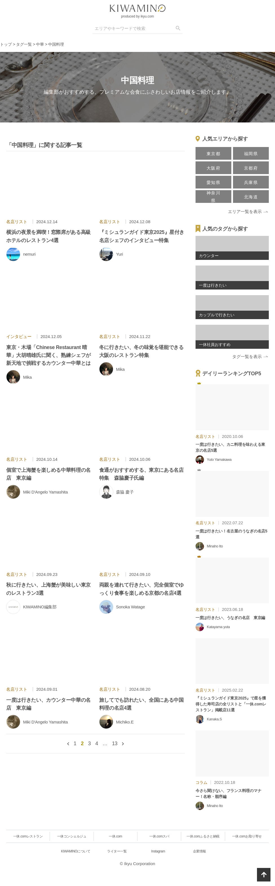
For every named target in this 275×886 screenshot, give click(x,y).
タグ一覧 (24, 44)
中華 (40, 44)
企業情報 (199, 851)
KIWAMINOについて (75, 851)
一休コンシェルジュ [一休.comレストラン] (72, 836)
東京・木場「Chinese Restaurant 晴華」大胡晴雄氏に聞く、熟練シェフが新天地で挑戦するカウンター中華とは (48, 355)
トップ (6, 44)
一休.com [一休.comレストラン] (115, 836)
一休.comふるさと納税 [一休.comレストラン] (203, 836)
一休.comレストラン (28, 836)
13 (114, 743)
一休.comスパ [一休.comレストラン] (159, 836)
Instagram (158, 851)
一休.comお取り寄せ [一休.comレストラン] (247, 836)
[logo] (137, 8)
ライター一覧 (117, 851)
